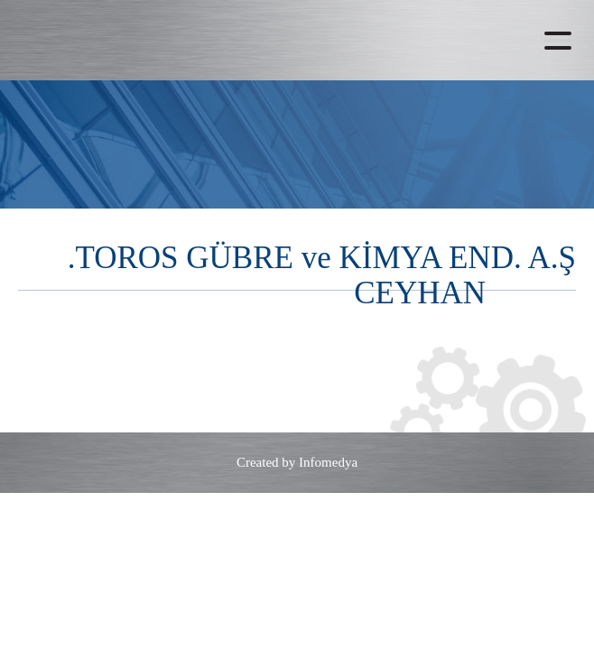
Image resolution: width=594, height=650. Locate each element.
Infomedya (328, 462)
